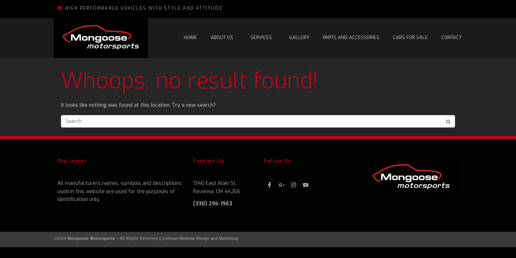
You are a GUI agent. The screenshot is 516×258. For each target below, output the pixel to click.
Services (261, 37)
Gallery (299, 37)
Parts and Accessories (351, 37)
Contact (451, 37)
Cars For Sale (410, 37)
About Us (222, 37)
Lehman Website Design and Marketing (200, 238)
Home (190, 37)
